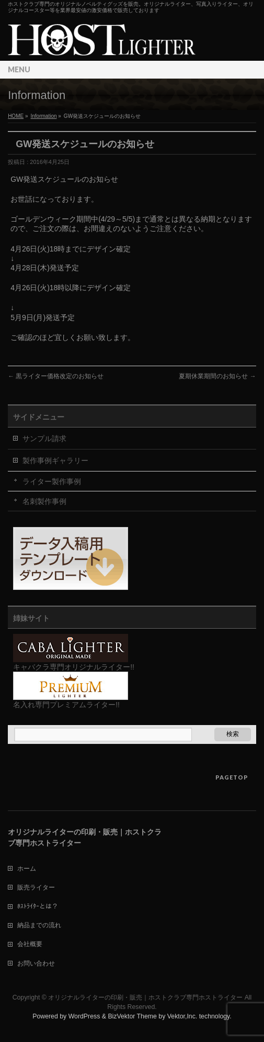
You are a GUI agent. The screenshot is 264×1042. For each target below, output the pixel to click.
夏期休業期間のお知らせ (217, 376)
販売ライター (36, 887)
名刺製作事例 (44, 501)
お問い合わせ (36, 963)
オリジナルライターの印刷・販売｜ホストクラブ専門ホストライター (145, 997)
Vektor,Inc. (182, 1016)
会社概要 (29, 944)
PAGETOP (231, 777)
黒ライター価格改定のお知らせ (56, 376)
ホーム (26, 868)
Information (43, 116)
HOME (16, 116)
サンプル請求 (44, 438)
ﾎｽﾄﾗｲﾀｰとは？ (37, 906)
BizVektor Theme (132, 1016)
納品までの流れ (39, 925)
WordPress (84, 1016)
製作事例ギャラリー (55, 460)
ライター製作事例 (51, 481)
